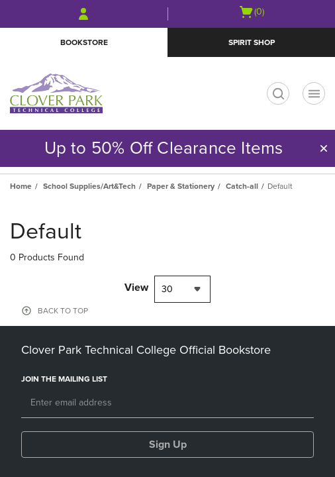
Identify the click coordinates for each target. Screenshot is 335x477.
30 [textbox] (167, 289)
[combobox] (182, 289)
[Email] (167, 403)
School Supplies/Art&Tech (89, 186)
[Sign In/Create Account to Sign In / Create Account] (83, 14)
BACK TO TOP (63, 310)
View (136, 287)
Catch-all (242, 186)
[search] (278, 93)
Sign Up (168, 444)
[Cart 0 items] (251, 12)
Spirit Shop (251, 42)
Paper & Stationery (181, 186)
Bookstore (84, 42)
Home (21, 186)
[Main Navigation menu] (314, 93)
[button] (323, 148)
